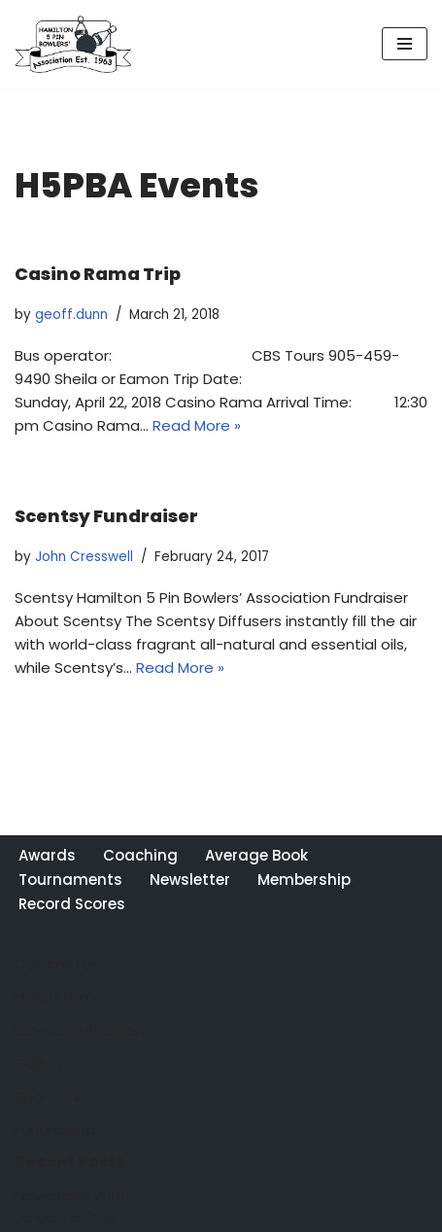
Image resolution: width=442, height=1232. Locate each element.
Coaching (140, 855)
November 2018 (69, 1195)
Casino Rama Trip (98, 274)
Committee (58, 964)
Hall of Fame (59, 997)
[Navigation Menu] (404, 43)
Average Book (256, 855)
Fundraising (55, 1129)
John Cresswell (84, 556)
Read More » (197, 425)
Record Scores (71, 904)
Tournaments (70, 879)
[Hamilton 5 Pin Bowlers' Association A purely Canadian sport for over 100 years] (73, 44)
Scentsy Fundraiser (106, 516)
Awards (47, 855)
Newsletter (190, 879)
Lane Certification (79, 1030)
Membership (304, 879)
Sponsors (48, 1096)
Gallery (39, 1063)
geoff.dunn (71, 314)
